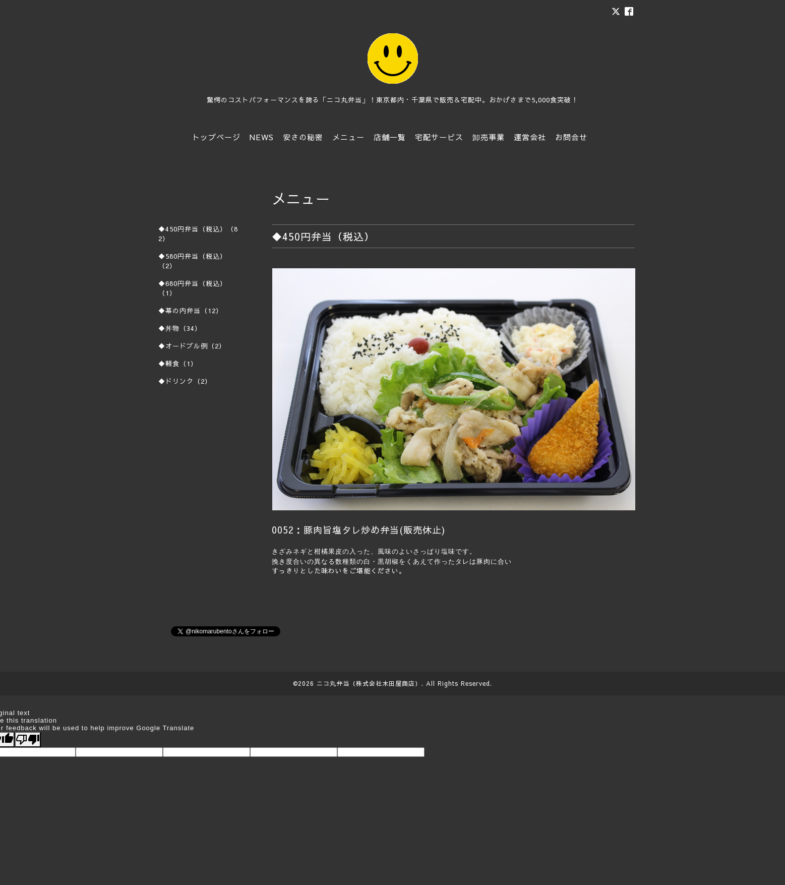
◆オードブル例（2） (192, 345)
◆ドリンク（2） (185, 381)
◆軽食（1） (178, 363)
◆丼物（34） (180, 328)
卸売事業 (488, 137)
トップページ (216, 137)
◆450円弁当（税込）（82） (198, 233)
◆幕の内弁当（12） (190, 310)
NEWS (262, 137)
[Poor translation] (28, 739)
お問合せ (571, 137)
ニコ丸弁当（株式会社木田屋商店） (369, 683)
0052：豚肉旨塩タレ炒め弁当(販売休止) (358, 529)
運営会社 (530, 137)
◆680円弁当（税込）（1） (192, 288)
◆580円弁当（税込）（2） (192, 261)
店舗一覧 (390, 137)
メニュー (348, 137)
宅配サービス (439, 137)
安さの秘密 (303, 137)
